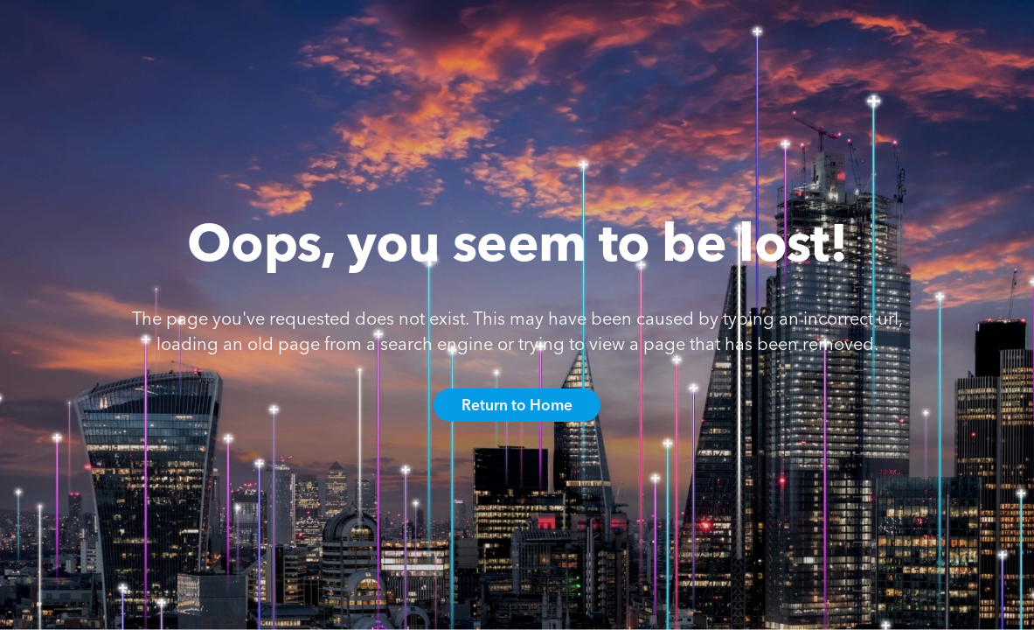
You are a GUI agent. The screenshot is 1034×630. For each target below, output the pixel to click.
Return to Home (517, 405)
